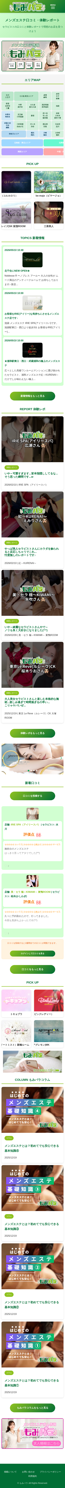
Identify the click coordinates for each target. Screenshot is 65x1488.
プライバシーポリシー (50, 1472)
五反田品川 (57, 125)
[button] (61, 55)
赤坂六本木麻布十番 (57, 115)
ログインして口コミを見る (32, 953)
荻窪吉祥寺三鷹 (7, 106)
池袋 (57, 106)
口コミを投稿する (32, 796)
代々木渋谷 (32, 125)
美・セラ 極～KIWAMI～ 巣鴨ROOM (30, 892)
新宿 (32, 116)
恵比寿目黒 (45, 125)
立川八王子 (7, 96)
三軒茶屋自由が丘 (20, 125)
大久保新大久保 (32, 106)
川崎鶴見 (45, 134)
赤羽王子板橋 (57, 96)
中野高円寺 (20, 106)
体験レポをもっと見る (33, 733)
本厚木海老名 (7, 116)
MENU (52, 6)
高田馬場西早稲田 (45, 106)
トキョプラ (16, 1014)
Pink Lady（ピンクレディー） (39, 1014)
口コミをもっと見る (32, 969)
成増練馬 (45, 96)
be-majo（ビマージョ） (49, 195)
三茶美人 (49, 226)
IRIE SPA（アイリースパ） (25, 824)
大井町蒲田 (57, 134)
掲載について (10, 1472)
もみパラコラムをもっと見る (32, 1408)
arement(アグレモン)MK (38, 1045)
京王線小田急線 (20, 116)
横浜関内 (32, 134)
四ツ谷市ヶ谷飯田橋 (45, 115)
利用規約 (32, 1476)
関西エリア (22, 152)
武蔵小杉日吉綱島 (7, 125)
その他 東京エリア (26, 96)
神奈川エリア (14, 134)
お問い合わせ (28, 1472)
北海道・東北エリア (22, 143)
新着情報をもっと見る (33, 396)
